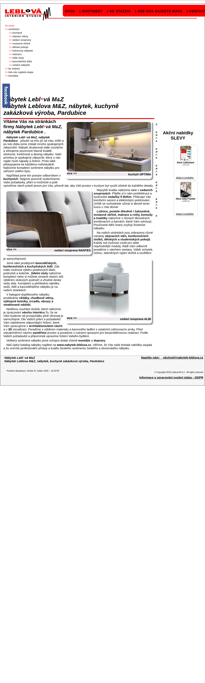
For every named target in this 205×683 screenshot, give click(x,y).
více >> (72, 173)
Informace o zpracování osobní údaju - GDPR (171, 377)
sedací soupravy (21, 40)
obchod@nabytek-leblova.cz (183, 357)
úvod (70, 11)
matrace (16, 54)
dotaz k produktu (185, 177)
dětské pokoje (20, 47)
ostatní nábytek (21, 65)
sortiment (92, 11)
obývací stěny (20, 36)
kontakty (13, 75)
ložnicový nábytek (22, 50)
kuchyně (17, 32)
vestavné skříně (21, 43)
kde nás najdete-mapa (160, 11)
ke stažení (120, 11)
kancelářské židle (22, 61)
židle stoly (18, 58)
